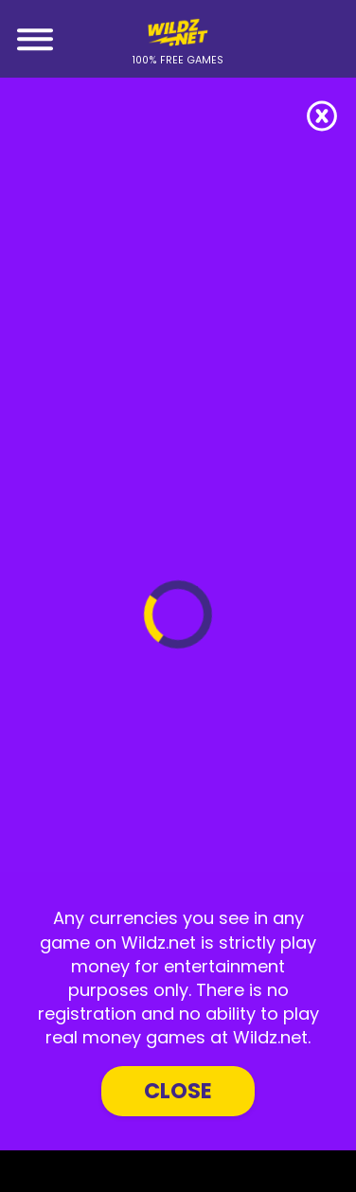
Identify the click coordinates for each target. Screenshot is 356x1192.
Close (178, 1091)
